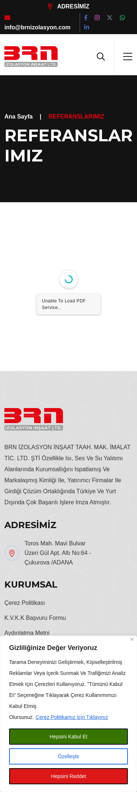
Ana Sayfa (18, 116)
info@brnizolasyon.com (37, 22)
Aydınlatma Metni (26, 633)
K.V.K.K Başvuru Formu (35, 618)
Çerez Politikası (24, 603)
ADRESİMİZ (69, 6)
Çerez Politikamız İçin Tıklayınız (72, 717)
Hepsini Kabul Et (69, 737)
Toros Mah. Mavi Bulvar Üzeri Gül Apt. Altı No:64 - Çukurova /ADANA (57, 553)
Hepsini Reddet (68, 776)
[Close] (132, 639)
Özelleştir (68, 756)
